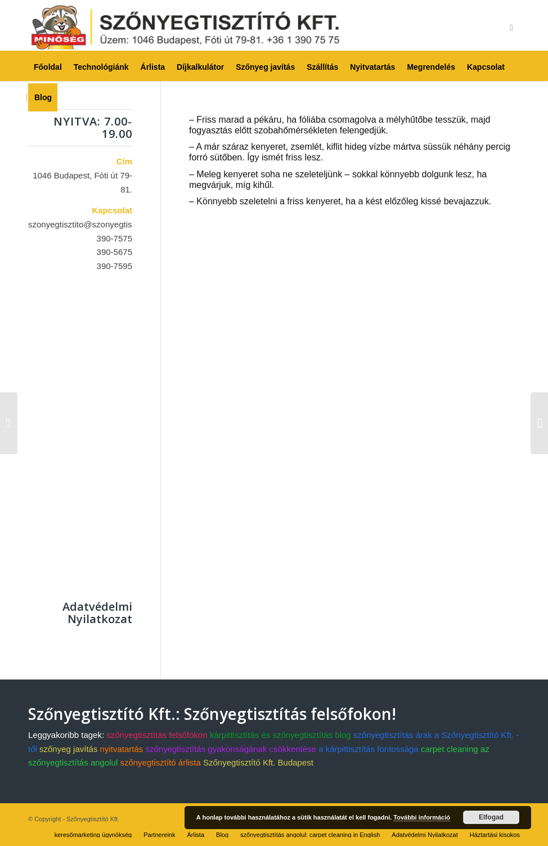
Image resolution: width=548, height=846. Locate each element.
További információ (421, 817)
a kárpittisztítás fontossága (368, 749)
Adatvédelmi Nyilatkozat (97, 612)
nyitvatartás (121, 749)
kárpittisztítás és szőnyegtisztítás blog (280, 735)
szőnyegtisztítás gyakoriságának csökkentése (230, 749)
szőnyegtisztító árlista (160, 762)
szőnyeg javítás (68, 749)
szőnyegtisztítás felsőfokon (156, 735)
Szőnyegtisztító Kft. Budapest (258, 762)
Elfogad (491, 817)
